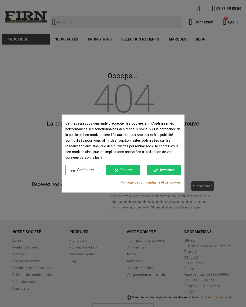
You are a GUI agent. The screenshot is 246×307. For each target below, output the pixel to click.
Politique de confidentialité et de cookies (151, 182)
